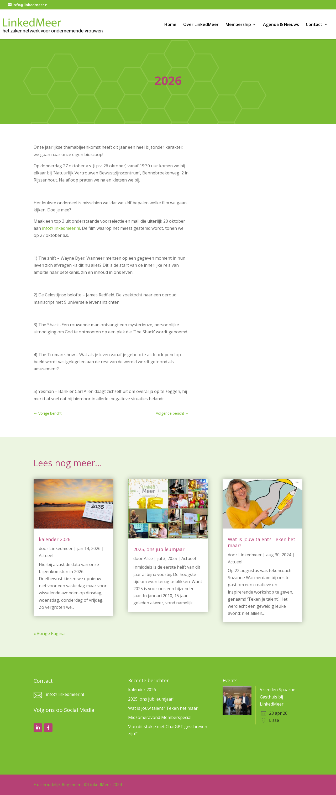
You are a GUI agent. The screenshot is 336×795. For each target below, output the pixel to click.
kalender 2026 (54, 539)
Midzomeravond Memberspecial (159, 717)
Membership (238, 25)
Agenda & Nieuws (281, 25)
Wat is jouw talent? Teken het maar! (261, 542)
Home (170, 25)
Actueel (46, 555)
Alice (148, 558)
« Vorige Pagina (49, 633)
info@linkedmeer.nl (61, 228)
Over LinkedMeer (201, 25)
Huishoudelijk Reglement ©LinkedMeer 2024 (78, 784)
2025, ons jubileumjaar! (159, 549)
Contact (314, 25)
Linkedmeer (61, 548)
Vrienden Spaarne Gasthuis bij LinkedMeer (277, 697)
